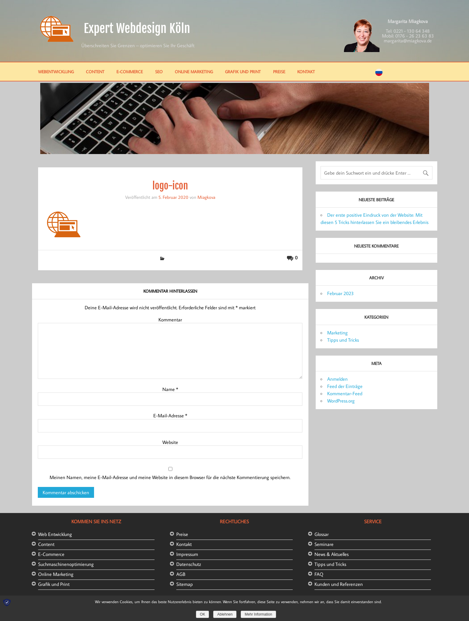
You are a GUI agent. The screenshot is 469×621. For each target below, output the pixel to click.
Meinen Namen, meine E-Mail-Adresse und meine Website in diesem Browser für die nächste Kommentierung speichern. (170, 477)
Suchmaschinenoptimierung (66, 564)
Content (95, 71)
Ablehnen (225, 614)
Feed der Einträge (345, 386)
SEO (159, 71)
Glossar (321, 534)
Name (170, 389)
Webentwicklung (56, 71)
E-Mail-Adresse (170, 415)
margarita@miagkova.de (408, 41)
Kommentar (170, 319)
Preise (279, 71)
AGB (180, 574)
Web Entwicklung (55, 534)
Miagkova (206, 197)
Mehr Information (258, 614)
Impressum (187, 554)
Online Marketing (194, 71)
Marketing (337, 333)
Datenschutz (188, 564)
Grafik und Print (243, 71)
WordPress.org (341, 401)
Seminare (324, 544)
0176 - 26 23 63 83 (414, 36)
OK (202, 614)
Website (170, 442)
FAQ (318, 574)
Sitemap (184, 584)
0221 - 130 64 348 (411, 31)
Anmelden (337, 379)
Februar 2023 (340, 293)
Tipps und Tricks (343, 340)
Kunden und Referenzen (338, 584)
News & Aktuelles (331, 554)
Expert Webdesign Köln (137, 28)
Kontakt (306, 71)
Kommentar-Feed (344, 393)
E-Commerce (129, 71)
